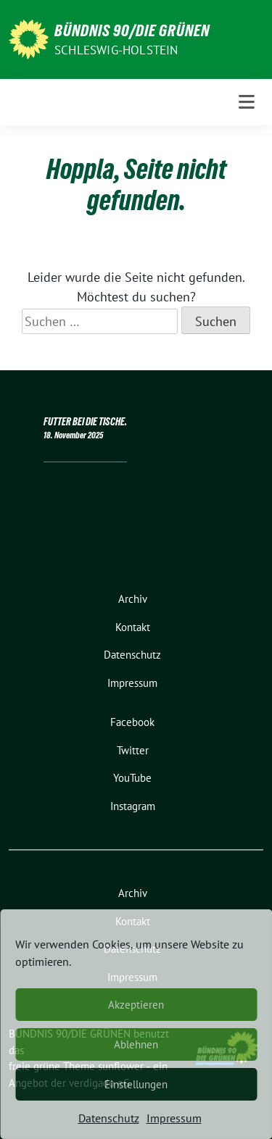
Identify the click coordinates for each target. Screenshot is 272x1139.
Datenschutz (108, 1118)
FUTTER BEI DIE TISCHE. (85, 421)
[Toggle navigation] (246, 102)
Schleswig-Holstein (116, 50)
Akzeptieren (136, 1004)
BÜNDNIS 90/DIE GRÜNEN (132, 30)
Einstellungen (136, 1084)
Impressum (174, 1118)
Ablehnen (136, 1044)
